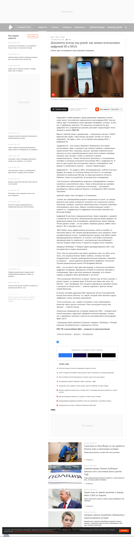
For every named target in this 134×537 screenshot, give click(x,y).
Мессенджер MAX (88, 334)
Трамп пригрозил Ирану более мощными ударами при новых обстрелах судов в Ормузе (21, 299)
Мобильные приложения (64, 334)
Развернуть (88, 460)
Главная (52, 36)
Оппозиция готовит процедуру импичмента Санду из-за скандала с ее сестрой (22, 160)
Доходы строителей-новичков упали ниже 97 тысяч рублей (23, 183)
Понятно (124, 530)
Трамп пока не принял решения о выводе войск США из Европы (22, 70)
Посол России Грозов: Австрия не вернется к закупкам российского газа (23, 286)
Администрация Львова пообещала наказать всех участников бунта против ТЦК (23, 58)
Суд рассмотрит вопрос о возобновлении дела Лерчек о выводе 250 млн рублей (21, 171)
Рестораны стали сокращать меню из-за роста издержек (21, 194)
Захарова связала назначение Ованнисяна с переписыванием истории (23, 137)
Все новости (33, 36)
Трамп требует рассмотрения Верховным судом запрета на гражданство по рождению (23, 148)
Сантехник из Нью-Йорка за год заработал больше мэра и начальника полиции (22, 47)
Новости (57, 36)
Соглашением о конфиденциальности (46, 531)
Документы (77, 334)
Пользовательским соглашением (23, 531)
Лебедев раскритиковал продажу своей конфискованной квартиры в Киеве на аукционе (21, 274)
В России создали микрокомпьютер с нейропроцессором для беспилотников (21, 206)
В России (63, 36)
